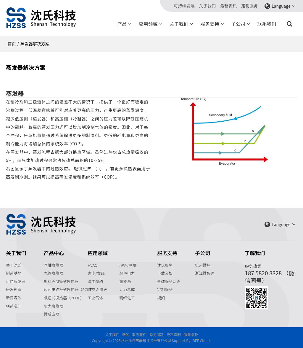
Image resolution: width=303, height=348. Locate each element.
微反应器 (51, 314)
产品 (122, 23)
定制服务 (249, 6)
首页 (11, 44)
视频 (161, 298)
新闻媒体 (13, 298)
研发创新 (13, 289)
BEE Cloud (201, 340)
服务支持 (209, 23)
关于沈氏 (13, 265)
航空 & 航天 (97, 289)
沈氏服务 (165, 265)
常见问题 (156, 334)
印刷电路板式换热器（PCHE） (70, 289)
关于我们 (207, 6)
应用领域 (148, 23)
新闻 (125, 334)
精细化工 (127, 298)
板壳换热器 (53, 306)
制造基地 (13, 273)
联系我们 (266, 23)
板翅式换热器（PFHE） (64, 298)
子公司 (238, 23)
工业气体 (95, 298)
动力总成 (127, 289)
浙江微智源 (204, 273)
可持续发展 (184, 6)
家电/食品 (96, 273)
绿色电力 (127, 273)
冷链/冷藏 (127, 265)
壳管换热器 (53, 273)
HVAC (92, 265)
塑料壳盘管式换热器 (61, 281)
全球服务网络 (168, 281)
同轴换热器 (53, 265)
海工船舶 (95, 281)
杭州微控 (202, 265)
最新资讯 (228, 6)
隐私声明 (174, 334)
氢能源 (125, 281)
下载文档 (165, 273)
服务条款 (191, 334)
